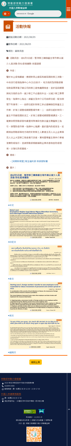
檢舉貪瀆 (49, 420)
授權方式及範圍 (37, 420)
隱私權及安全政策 (22, 420)
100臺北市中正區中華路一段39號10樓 (30, 401)
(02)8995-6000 (9, 386)
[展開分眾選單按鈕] (68, 9)
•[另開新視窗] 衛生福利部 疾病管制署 (29, 161)
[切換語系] (6, 13)
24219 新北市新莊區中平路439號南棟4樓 (19, 382)
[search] (36, 13)
